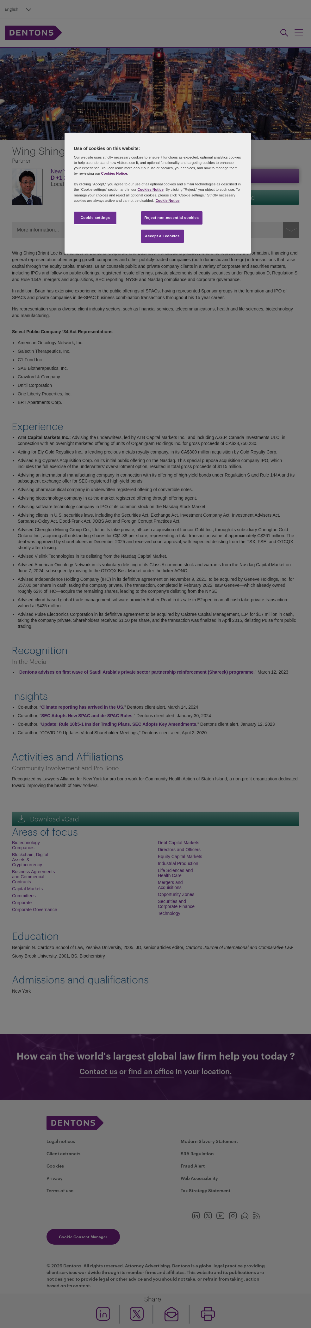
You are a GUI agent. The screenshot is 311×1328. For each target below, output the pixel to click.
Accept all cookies (162, 236)
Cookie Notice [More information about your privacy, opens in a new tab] (168, 200)
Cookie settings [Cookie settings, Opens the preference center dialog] (95, 217)
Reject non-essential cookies (172, 217)
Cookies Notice (114, 173)
